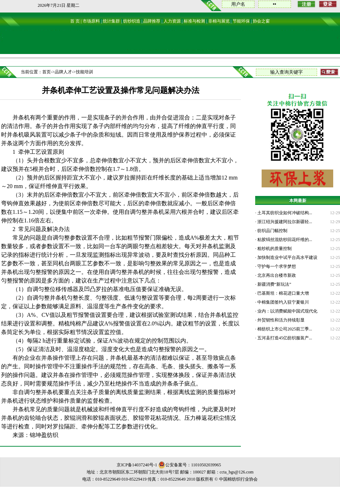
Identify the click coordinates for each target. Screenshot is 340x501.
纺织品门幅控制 (271, 230)
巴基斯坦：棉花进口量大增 (282, 293)
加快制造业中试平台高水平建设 (286, 257)
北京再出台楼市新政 (276, 275)
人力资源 (172, 21)
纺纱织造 (131, 21)
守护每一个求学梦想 (276, 266)
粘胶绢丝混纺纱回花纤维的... (284, 239)
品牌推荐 (151, 21)
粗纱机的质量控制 (274, 248)
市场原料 (91, 21)
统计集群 (111, 21)
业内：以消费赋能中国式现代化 (286, 311)
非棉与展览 (219, 21)
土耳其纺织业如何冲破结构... (284, 212)
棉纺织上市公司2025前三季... (284, 328)
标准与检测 (194, 21)
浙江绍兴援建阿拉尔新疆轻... (284, 221)
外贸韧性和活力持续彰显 (280, 320)
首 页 (75, 21)
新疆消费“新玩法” (273, 284)
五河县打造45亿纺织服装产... (284, 337)
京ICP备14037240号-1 (137, 464)
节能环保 (241, 21)
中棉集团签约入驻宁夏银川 (282, 302)
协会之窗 (261, 21)
